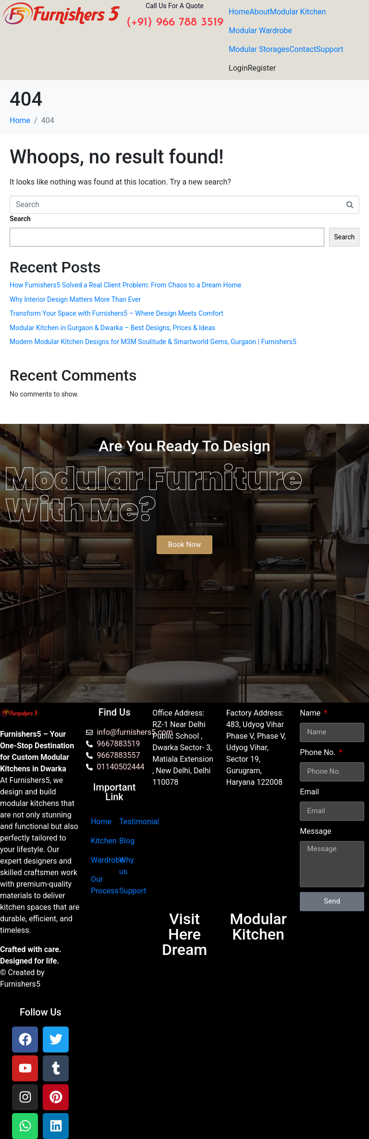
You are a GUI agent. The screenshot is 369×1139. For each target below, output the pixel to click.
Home (239, 11)
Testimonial (139, 821)
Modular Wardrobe (260, 30)
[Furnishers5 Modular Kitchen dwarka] (184, 853)
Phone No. (318, 752)
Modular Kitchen (298, 11)
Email (309, 791)
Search (20, 219)
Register (261, 68)
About (259, 11)
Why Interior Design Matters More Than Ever (75, 299)
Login (238, 68)
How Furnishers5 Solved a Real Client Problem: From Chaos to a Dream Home (125, 285)
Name (311, 713)
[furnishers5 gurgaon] (258, 853)
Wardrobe (107, 860)
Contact (302, 49)
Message (315, 831)
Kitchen (104, 840)
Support (329, 49)
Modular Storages (259, 49)
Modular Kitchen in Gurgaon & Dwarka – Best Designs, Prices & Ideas (112, 328)
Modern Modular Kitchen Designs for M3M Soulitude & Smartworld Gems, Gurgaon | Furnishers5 (153, 342)
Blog (127, 840)
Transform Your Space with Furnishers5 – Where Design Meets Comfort (116, 313)
